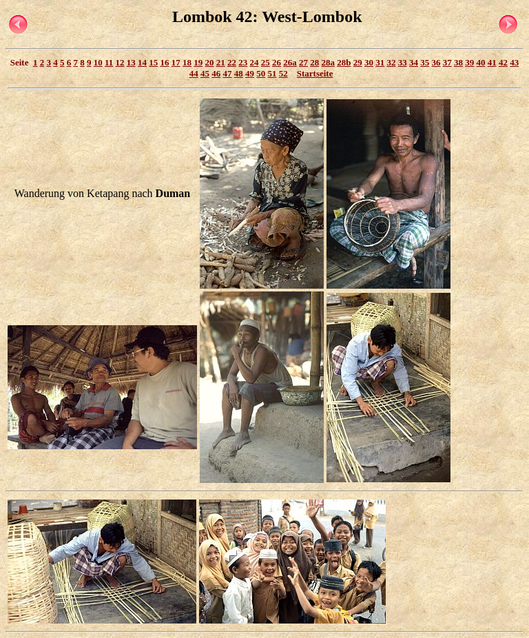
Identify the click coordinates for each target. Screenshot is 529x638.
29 (357, 62)
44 (193, 73)
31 (379, 62)
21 (220, 62)
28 (314, 62)
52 (283, 73)
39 (469, 62)
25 (265, 62)
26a (290, 62)
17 (176, 62)
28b (344, 62)
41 (492, 62)
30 (368, 62)
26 (276, 62)
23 (242, 62)
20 (209, 62)
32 (391, 62)
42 (503, 62)
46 (215, 73)
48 (238, 73)
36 (436, 62)
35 (424, 62)
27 (303, 62)
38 (458, 62)
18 (187, 62)
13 (131, 62)
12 (120, 62)
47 (227, 73)
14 (142, 62)
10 (98, 62)
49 (249, 73)
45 (204, 73)
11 (109, 62)
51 (272, 73)
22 (231, 62)
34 (413, 62)
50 (260, 73)
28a (328, 62)
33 (402, 62)
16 (164, 62)
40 (481, 62)
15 (153, 62)
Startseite (315, 73)
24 (254, 62)
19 (198, 62)
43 (514, 62)
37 (447, 62)
